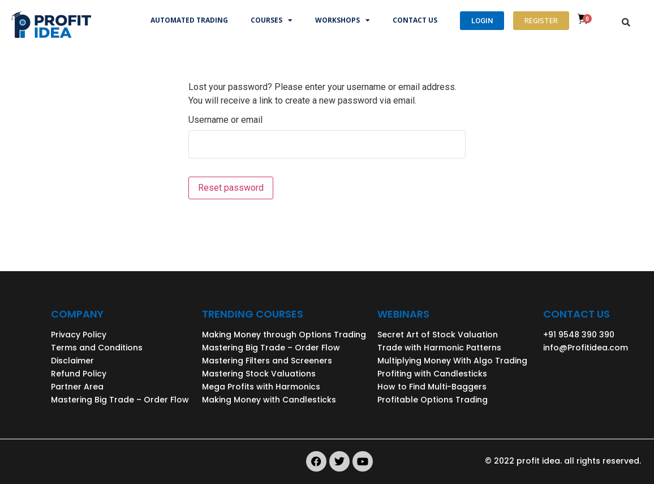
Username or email (225, 120)
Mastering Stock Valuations (259, 373)
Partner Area (77, 386)
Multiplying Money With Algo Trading (452, 360)
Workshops (342, 20)
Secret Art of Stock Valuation (437, 334)
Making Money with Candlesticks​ (269, 399)
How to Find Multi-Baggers (432, 386)
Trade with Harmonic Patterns (439, 347)
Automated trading (189, 20)
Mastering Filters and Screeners (267, 360)
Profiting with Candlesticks (432, 373)
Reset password (231, 187)
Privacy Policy (78, 334)
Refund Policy (78, 373)
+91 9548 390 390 (578, 334)
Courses (271, 20)
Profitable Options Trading (432, 399)
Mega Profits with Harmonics (261, 386)
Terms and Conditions (97, 347)
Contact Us (415, 20)
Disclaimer (72, 360)
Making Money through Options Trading (284, 334)
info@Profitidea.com (585, 347)
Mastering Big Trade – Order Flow (120, 399)
